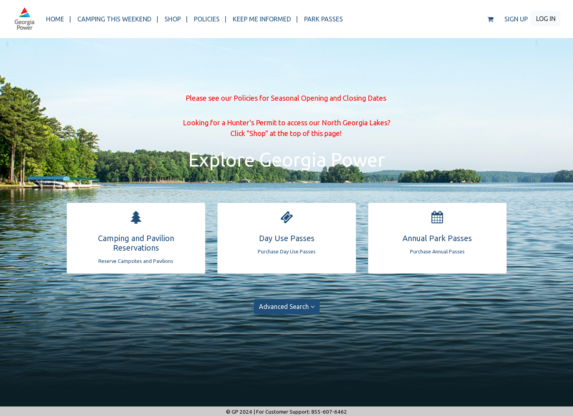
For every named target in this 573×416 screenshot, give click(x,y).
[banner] (24, 19)
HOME (58, 19)
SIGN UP (516, 19)
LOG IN (546, 18)
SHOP (176, 19)
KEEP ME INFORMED (265, 19)
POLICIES (210, 19)
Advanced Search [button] (286, 306)
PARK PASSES (323, 19)
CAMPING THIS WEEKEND (117, 19)
